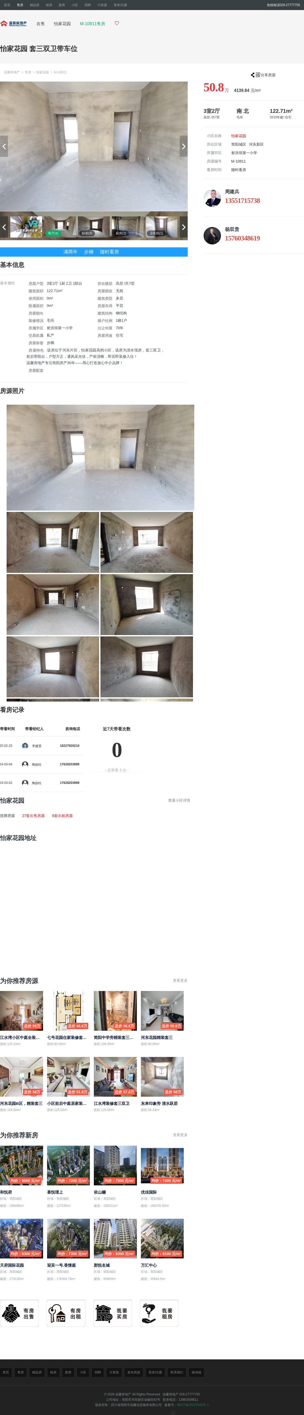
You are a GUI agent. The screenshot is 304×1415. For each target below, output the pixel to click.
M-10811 (60, 72)
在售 (40, 23)
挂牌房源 (7, 816)
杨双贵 (232, 229)
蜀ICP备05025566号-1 (193, 1405)
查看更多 (180, 980)
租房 (49, 5)
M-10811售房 (92, 23)
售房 (20, 5)
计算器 (102, 5)
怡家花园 (62, 23)
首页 (7, 5)
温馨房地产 (12, 72)
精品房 (34, 5)
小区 (75, 5)
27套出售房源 (34, 816)
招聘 (88, 5)
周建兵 (232, 191)
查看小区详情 (179, 800)
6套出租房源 (62, 816)
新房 (62, 5)
